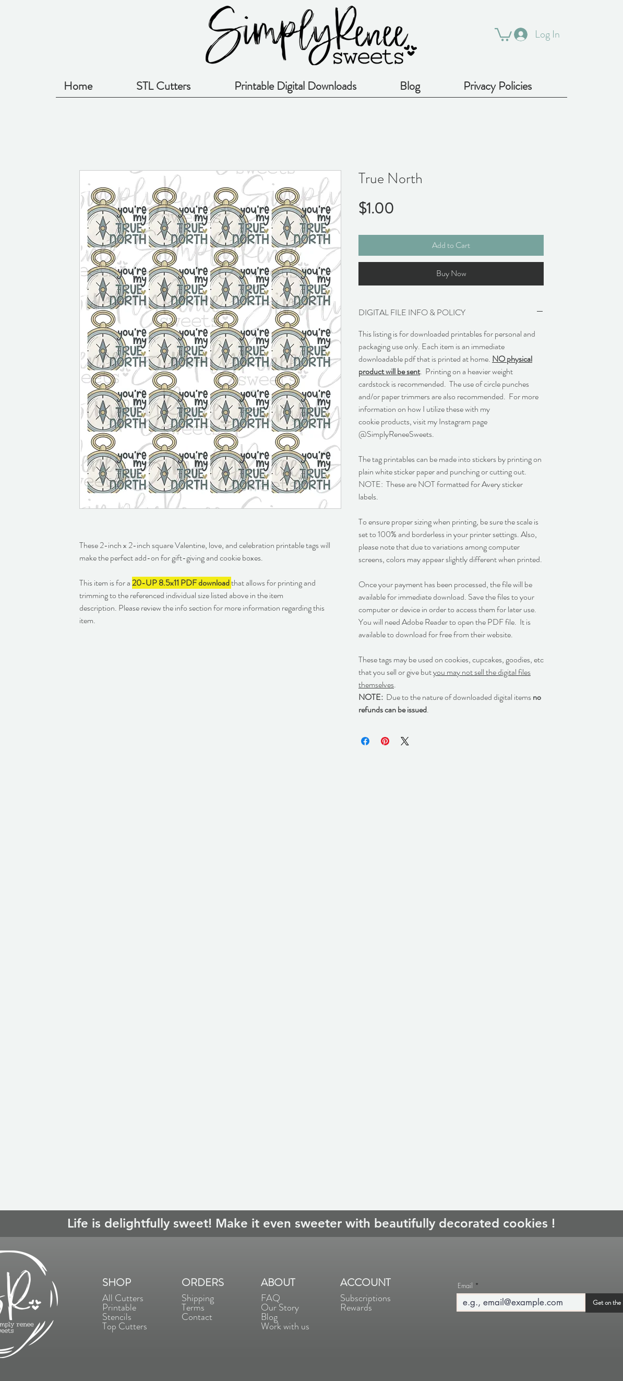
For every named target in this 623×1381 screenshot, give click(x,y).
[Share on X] (405, 741)
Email (465, 1285)
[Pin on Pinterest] (385, 741)
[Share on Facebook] (365, 741)
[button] (503, 34)
